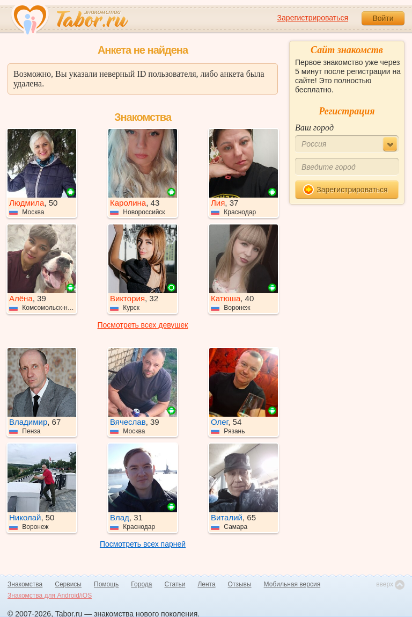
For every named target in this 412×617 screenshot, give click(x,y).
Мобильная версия (292, 584)
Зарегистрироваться (312, 17)
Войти (382, 18)
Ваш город (314, 127)
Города (141, 584)
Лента (206, 584)
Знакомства (25, 584)
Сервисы (68, 584)
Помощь (106, 584)
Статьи (175, 584)
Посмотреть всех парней (143, 544)
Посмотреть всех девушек (143, 325)
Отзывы (240, 584)
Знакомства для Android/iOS (50, 595)
